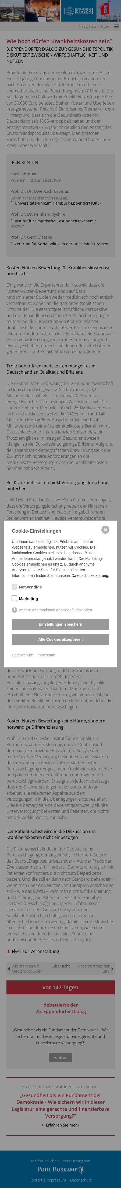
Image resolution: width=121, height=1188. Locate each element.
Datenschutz (22, 655)
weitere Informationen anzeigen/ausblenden (55, 610)
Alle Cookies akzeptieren (60, 639)
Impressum (46, 655)
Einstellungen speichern (60, 624)
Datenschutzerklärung (90, 575)
